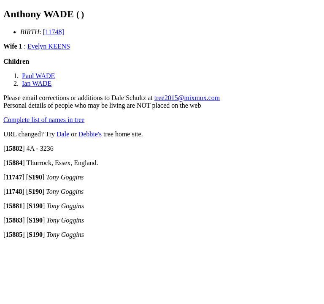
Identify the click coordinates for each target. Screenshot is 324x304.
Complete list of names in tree (43, 119)
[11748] (53, 31)
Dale (63, 134)
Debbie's (90, 134)
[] (14, 148)
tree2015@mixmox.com (187, 97)
